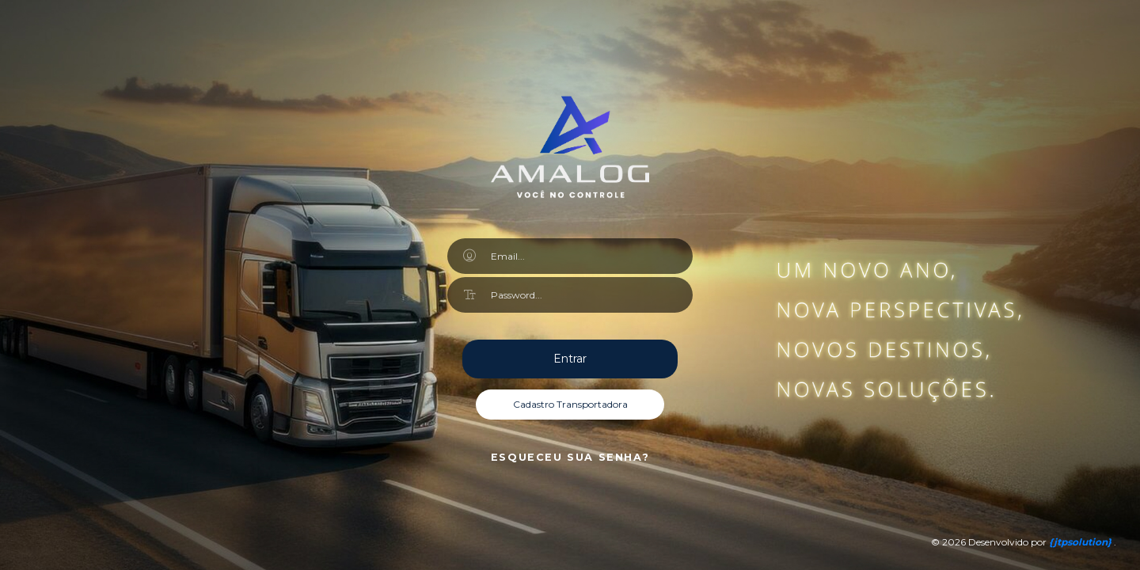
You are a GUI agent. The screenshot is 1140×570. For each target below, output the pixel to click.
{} (1081, 542)
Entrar (570, 359)
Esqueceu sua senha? (570, 457)
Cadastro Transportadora (570, 404)
